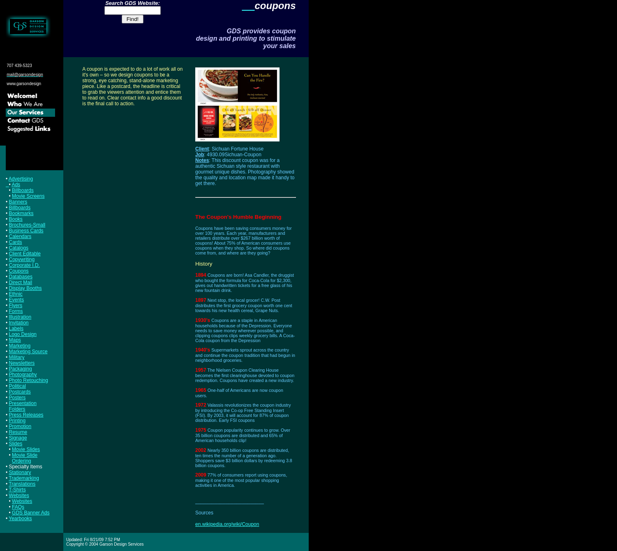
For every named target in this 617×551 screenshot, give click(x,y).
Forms (16, 311)
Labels (16, 328)
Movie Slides (26, 449)
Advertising (21, 179)
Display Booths (25, 288)
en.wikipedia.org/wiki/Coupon (227, 524)
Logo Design (23, 334)
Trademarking (24, 478)
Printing (17, 421)
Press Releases (26, 415)
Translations (22, 484)
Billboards (23, 190)
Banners (18, 202)
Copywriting (22, 259)
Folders (17, 409)
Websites (19, 495)
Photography (23, 374)
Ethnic (16, 294)
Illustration (20, 317)
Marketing (20, 346)
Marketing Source (28, 351)
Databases (20, 277)
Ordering (21, 461)
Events (16, 300)
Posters (17, 398)
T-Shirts (17, 490)
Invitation (19, 323)
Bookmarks (21, 213)
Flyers (16, 305)
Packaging (20, 369)
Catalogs (18, 248)
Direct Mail (20, 282)
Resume (18, 432)
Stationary (20, 472)
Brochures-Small (27, 225)
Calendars (20, 236)
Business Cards (26, 231)
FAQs (18, 507)
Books (16, 219)
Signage (18, 438)
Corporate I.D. (24, 265)
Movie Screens (28, 196)
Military (17, 357)
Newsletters (22, 363)
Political (17, 386)
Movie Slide (24, 455)
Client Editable (25, 254)
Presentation (23, 403)
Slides (16, 444)
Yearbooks (20, 518)
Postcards (20, 392)
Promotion (20, 426)
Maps (15, 340)
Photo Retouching (28, 380)
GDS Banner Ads (30, 513)
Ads (16, 185)
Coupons (19, 271)
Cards (15, 242)
